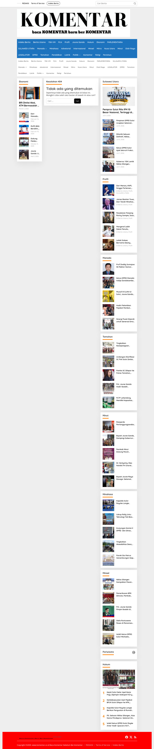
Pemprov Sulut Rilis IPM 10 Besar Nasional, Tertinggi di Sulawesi (117, 111)
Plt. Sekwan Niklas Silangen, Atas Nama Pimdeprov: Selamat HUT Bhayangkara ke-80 (121, 716)
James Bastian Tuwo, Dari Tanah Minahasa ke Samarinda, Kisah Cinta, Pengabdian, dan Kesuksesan (125, 200)
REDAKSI (89, 745)
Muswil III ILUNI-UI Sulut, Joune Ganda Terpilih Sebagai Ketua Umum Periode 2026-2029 (125, 293)
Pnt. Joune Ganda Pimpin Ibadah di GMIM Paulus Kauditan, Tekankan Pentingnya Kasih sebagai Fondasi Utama (124, 608)
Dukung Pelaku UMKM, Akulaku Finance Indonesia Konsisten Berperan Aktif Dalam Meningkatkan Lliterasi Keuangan (35, 139)
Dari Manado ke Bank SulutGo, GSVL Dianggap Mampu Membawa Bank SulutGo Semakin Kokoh (35, 115)
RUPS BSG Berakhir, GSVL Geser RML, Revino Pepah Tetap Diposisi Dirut (35, 127)
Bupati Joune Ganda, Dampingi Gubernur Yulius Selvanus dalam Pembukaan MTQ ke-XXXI (125, 437)
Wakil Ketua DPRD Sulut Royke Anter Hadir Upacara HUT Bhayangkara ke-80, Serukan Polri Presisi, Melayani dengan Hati (120, 724)
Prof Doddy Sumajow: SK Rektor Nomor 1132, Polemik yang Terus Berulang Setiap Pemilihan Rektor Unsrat (125, 265)
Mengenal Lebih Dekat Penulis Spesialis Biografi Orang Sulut (123, 227)
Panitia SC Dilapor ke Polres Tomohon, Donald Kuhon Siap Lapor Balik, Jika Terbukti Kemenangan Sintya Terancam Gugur (125, 371)
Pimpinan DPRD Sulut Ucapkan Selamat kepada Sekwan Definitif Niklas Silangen (125, 121)
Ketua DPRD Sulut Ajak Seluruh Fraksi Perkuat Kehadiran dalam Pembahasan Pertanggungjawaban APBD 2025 (125, 149)
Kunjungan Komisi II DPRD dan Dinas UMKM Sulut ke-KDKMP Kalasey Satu (125, 529)
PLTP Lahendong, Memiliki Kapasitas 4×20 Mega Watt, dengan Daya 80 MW (125, 399)
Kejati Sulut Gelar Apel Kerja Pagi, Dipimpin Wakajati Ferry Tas (119, 693)
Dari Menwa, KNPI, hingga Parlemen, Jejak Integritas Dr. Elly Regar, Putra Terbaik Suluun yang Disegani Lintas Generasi (125, 186)
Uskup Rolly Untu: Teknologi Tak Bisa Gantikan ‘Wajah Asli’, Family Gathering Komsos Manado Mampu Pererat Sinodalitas (125, 515)
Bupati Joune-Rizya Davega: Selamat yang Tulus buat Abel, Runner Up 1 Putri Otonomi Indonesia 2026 (125, 478)
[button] (134, 3)
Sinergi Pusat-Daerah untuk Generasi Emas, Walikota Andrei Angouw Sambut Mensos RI (125, 320)
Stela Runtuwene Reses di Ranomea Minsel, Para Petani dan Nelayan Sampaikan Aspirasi (124, 621)
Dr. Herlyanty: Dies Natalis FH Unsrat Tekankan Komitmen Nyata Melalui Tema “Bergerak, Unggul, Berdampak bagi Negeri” (125, 464)
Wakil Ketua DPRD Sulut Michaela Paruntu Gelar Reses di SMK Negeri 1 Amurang (125, 635)
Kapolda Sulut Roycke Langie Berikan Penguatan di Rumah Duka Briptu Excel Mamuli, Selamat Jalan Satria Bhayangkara (125, 502)
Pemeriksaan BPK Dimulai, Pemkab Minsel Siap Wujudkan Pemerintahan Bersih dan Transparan (125, 594)
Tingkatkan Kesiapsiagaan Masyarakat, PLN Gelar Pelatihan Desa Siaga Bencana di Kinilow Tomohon (125, 344)
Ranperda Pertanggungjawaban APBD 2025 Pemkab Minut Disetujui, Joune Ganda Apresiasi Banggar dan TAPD (125, 423)
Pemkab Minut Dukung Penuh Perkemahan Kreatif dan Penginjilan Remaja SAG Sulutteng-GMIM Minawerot (125, 450)
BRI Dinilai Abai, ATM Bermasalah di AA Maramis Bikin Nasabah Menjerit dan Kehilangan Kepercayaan (29, 104)
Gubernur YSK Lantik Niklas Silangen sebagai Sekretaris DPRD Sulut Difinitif (125, 162)
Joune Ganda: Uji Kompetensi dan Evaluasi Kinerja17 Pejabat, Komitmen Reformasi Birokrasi (35, 152)
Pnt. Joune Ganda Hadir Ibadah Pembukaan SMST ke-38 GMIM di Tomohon (125, 385)
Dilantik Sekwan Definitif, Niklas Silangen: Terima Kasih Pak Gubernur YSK (124, 135)
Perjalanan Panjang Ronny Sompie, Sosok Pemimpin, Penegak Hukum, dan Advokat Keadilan (125, 214)
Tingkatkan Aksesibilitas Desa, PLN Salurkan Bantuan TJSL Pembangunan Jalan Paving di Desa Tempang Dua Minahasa (125, 543)
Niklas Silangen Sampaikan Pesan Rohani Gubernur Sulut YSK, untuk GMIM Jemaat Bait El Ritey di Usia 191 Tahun (125, 580)
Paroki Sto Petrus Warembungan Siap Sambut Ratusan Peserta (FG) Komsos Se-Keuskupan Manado (125, 556)
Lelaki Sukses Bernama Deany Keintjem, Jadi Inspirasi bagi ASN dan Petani (124, 241)
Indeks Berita (118, 745)
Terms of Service (103, 745)
